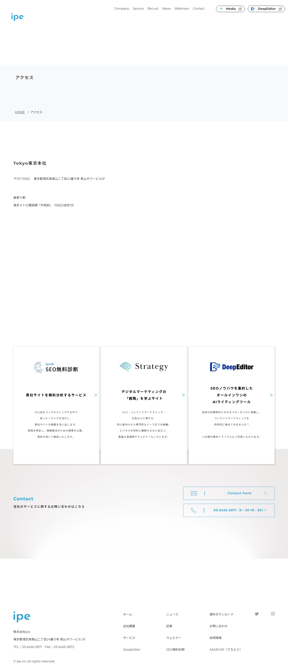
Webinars (182, 8)
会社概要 (129, 626)
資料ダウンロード (221, 614)
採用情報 (215, 638)
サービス (129, 638)
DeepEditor (266, 9)
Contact (199, 8)
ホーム (127, 614)
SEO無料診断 (175, 649)
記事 (169, 626)
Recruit (153, 8)
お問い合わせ (218, 626)
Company (121, 8)
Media (230, 9)
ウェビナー (173, 638)
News (166, 8)
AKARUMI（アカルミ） (225, 649)
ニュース (172, 614)
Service (138, 8)
